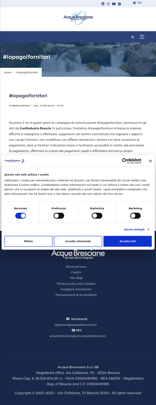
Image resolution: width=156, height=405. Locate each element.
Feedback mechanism (76, 289)
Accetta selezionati (78, 241)
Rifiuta (28, 241)
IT (140, 7)
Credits (76, 272)
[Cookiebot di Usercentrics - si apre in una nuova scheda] (124, 161)
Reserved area (76, 267)
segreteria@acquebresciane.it (75, 325)
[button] (103, 4)
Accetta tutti (127, 241)
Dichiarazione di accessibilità (76, 295)
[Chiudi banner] (150, 161)
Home (7, 72)
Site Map (76, 278)
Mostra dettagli (134, 229)
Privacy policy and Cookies (76, 284)
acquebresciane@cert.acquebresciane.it (78, 336)
